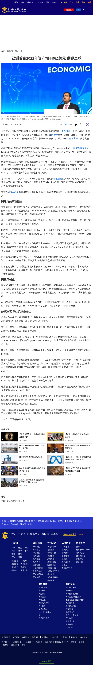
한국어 (30, 524)
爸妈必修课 (66, 562)
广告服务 (64, 637)
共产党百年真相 (72, 594)
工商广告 (69, 627)
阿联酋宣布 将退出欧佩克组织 (31, 457)
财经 (17, 51)
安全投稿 (54, 637)
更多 (23, 645)
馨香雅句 (65, 556)
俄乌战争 (66, 131)
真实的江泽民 (71, 606)
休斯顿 (41, 521)
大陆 (13, 557)
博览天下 (15, 567)
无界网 (5, 645)
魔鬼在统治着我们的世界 (75, 600)
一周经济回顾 (38, 568)
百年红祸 (69, 609)
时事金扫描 (51, 553)
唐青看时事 (51, 568)
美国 (13, 551)
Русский (14, 524)
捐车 (83, 2)
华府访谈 (36, 565)
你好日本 (42, 591)
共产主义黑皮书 (72, 615)
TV (79, 10)
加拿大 (20, 521)
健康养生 (80, 543)
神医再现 (79, 559)
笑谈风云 (65, 550)
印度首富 (77, 148)
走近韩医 (79, 562)
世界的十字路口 (53, 571)
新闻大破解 (51, 562)
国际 (13, 548)
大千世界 (42, 606)
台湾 (20, 551)
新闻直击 (36, 559)
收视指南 (25, 637)
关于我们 (16, 637)
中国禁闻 (36, 553)
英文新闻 (64, 2)
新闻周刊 (36, 562)
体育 (27, 551)
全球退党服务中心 (61, 642)
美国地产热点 (67, 568)
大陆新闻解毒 (52, 577)
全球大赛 (24, 570)
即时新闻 (15, 564)
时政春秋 (50, 556)
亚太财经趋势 (38, 574)
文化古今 (65, 565)
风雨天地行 (70, 612)
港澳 (20, 548)
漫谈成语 (65, 559)
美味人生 (42, 600)
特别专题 (70, 584)
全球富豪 (73, 138)
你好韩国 (42, 594)
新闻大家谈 (51, 547)
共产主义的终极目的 (73, 597)
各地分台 (30, 2)
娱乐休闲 (43, 584)
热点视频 (24, 561)
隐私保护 (35, 637)
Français (5, 524)
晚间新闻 (36, 556)
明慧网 (73, 642)
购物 (89, 2)
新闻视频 (37, 543)
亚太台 (61, 521)
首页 (3, 51)
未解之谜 (65, 547)
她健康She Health (83, 550)
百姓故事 (69, 618)
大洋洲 (34, 521)
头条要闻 (15, 561)
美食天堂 (42, 597)
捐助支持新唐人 (69, 534)
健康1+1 (79, 547)
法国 (47, 521)
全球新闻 (36, 547)
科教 (20, 557)
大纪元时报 (28, 642)
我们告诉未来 (71, 588)
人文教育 (66, 543)
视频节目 (35, 534)
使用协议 (45, 637)
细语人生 (50, 580)
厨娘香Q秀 (43, 609)
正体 (37, 2)
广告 (71, 2)
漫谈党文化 (70, 621)
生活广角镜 (43, 588)
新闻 (15, 543)
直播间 (54, 534)
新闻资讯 (10, 51)
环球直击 (36, 550)
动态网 (81, 642)
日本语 (23, 524)
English (78, 521)
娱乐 (27, 548)
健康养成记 (80, 556)
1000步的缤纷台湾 (45, 613)
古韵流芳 (65, 553)
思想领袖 (50, 559)
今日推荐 (24, 564)
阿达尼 (54, 135)
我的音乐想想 (44, 618)
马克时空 (50, 574)
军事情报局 (51, 565)
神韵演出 (15, 570)
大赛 (22, 2)
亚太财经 (36, 577)
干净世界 (38, 642)
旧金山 (53, 521)
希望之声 (48, 642)
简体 (41, 2)
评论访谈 (51, 543)
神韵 (16, 2)
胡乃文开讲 (80, 553)
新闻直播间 (69, 10)
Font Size (81, 124)
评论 (13, 554)
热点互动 (50, 550)
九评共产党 (70, 603)
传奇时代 (69, 591)
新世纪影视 (15, 645)
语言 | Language (52, 2)
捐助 (77, 2)
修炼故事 (69, 624)
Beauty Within (44, 603)
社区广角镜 (37, 571)
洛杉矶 (27, 521)
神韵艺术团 (17, 642)
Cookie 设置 (46, 661)
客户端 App (84, 637)
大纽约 (13, 521)
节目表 (45, 534)
